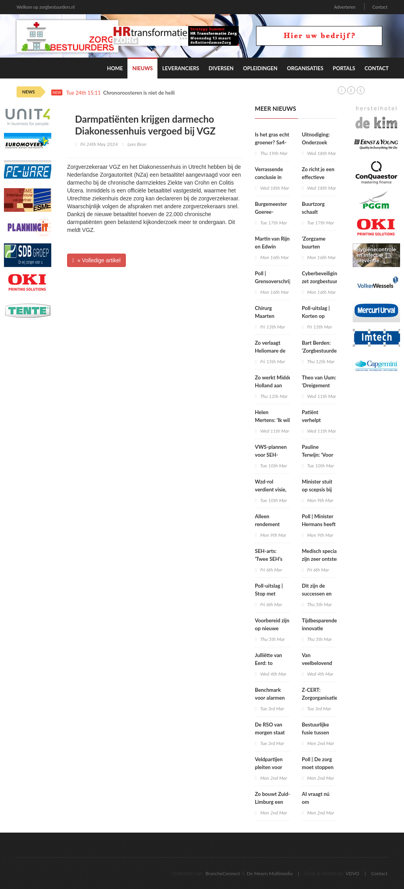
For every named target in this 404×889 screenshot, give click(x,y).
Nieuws (142, 68)
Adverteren (344, 6)
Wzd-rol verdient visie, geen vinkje (270, 489)
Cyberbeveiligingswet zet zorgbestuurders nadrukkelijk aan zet (326, 281)
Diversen (221, 68)
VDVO (352, 873)
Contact (379, 6)
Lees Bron (136, 144)
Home (115, 68)
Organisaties (305, 68)
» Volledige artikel (96, 260)
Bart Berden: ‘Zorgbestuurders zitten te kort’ (321, 351)
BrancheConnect (223, 873)
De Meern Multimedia (270, 873)
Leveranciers (180, 68)
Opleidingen (260, 68)
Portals (344, 68)
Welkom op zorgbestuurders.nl (46, 6)
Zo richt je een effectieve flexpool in (318, 177)
